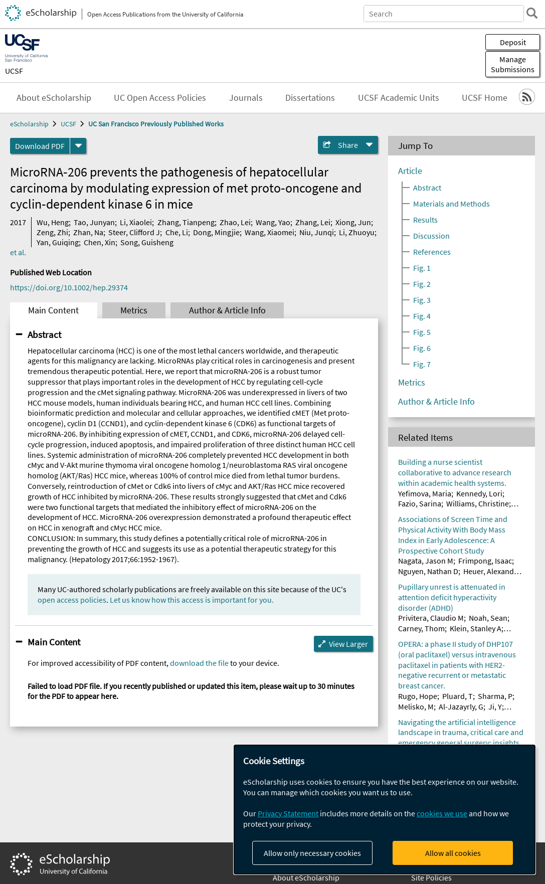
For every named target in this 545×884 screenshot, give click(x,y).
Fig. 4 (422, 316)
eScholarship (29, 123)
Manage (512, 64)
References (432, 252)
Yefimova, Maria (424, 493)
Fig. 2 (422, 284)
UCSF (14, 71)
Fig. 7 (422, 364)
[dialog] (384, 809)
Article (410, 170)
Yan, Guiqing (58, 242)
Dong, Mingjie (216, 232)
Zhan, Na (88, 232)
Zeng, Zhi (52, 232)
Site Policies (431, 877)
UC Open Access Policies (160, 97)
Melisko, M (416, 706)
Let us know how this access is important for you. (192, 600)
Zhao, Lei (235, 222)
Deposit (513, 42)
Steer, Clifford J (134, 232)
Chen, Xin (99, 242)
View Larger (348, 644)
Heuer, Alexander (492, 571)
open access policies (72, 600)
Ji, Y (495, 706)
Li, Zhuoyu (357, 232)
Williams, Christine (477, 503)
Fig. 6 (422, 348)
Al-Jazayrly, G (461, 706)
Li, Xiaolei (136, 222)
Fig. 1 (422, 268)
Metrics (133, 310)
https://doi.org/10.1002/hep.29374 (69, 287)
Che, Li (176, 232)
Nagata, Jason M (425, 561)
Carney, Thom (421, 628)
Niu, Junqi (316, 232)
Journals (246, 97)
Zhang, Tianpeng (186, 222)
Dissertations (310, 97)
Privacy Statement (288, 813)
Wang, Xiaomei (269, 232)
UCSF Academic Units (398, 97)
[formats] (78, 146)
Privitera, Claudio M (431, 618)
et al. (18, 252)
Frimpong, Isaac (485, 561)
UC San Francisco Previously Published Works (156, 123)
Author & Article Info (227, 310)
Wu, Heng (53, 222)
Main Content (53, 310)
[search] (532, 13)
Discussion (431, 236)
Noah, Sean (488, 618)
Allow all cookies (453, 853)
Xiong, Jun (353, 222)
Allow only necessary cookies (312, 853)
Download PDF (40, 146)
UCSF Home (484, 97)
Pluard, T (457, 696)
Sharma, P (495, 696)
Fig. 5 (422, 332)
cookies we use (442, 813)
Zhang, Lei (312, 222)
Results (425, 220)
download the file (199, 663)
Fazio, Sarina (419, 503)
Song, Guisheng (146, 242)
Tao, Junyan (94, 222)
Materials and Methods (451, 204)
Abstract (44, 334)
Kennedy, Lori (479, 493)
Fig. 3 (422, 300)
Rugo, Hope (417, 696)
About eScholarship (54, 97)
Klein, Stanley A (475, 628)
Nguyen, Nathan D (428, 571)
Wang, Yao (273, 222)
